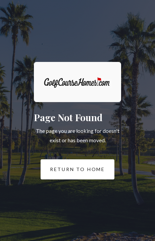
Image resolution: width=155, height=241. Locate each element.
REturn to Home (73, 169)
